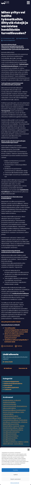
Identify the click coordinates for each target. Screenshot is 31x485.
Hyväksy (15, 470)
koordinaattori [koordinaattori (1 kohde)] (20, 410)
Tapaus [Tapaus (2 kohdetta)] (20, 428)
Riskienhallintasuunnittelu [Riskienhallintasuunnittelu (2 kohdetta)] (11, 424)
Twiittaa (18, 346)
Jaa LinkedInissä (7, 346)
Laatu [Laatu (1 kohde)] (22, 412)
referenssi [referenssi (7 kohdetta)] (24, 422)
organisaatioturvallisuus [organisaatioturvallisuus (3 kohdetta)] (10, 420)
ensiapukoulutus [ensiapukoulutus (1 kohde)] (8, 400)
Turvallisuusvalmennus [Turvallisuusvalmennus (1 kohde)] (10, 442)
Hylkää (16, 474)
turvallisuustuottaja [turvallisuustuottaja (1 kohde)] (9, 440)
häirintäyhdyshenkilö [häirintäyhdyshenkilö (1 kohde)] (9, 404)
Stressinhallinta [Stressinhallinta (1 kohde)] (7, 426)
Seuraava (22, 368)
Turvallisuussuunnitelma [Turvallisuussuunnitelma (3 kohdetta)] (10, 436)
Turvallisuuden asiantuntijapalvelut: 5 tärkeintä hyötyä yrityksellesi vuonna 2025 (16, 330)
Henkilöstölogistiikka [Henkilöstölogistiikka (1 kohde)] (9, 402)
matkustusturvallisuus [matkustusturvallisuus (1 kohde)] (10, 418)
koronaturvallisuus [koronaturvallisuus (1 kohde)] (14, 412)
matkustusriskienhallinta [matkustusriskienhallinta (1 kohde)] (10, 416)
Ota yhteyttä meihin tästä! (11, 322)
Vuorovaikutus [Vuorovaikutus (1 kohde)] (18, 444)
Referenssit (8, 385)
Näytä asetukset (15, 479)
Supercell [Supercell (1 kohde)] (16, 426)
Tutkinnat (7, 389)
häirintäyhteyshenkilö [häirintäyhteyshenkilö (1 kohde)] (10, 406)
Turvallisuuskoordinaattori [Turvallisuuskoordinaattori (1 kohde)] (11, 432)
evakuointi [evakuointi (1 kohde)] (17, 400)
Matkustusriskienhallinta (13, 383)
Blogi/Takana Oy (23, 38)
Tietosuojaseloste (14, 483)
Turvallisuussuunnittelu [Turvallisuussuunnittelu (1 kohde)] (10, 438)
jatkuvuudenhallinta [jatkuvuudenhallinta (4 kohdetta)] (9, 408)
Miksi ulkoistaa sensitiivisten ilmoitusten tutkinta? (15, 358)
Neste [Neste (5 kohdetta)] (19, 418)
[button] (28, 449)
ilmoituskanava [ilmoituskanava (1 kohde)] (22, 406)
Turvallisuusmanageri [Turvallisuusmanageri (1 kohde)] (10, 434)
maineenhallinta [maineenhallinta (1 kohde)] (8, 414)
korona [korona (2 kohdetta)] (5, 412)
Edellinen (8, 368)
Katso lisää (9, 362)
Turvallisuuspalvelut (11, 387)
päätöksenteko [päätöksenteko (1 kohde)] (15, 422)
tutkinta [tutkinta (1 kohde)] (20, 442)
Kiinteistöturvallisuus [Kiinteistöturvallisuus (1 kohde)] (9, 410)
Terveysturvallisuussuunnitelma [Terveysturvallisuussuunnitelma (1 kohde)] (13, 430)
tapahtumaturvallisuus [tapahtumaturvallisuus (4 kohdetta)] (10, 428)
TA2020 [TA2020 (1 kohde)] (22, 426)
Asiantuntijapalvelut (9, 40)
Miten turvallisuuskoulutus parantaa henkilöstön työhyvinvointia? (14, 336)
